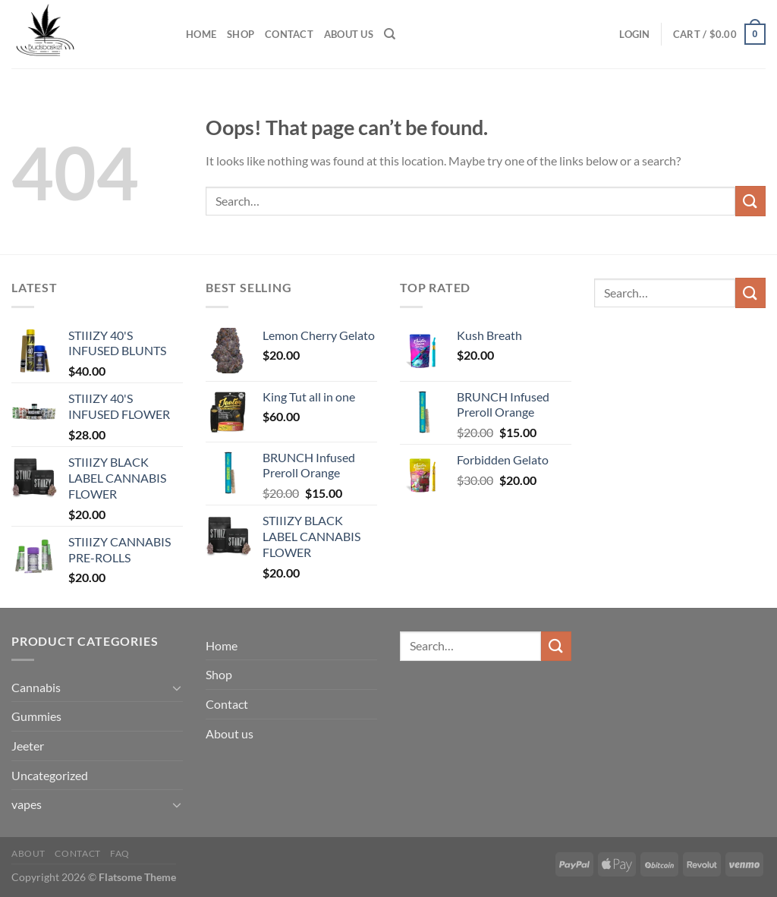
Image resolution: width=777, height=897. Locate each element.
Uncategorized (49, 775)
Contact (289, 34)
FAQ (120, 853)
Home (201, 34)
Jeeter (27, 745)
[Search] (389, 34)
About (28, 853)
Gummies (36, 716)
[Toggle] (177, 687)
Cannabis (36, 687)
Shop (240, 34)
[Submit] (750, 201)
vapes (26, 804)
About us (348, 34)
